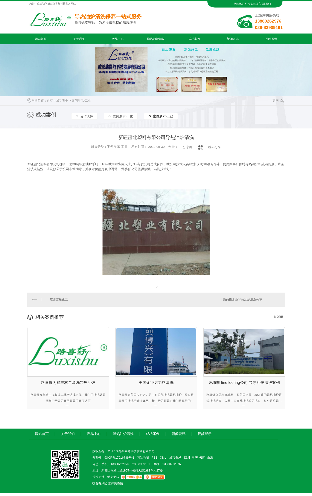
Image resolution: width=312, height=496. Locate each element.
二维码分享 (213, 147)
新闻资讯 (233, 39)
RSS (154, 460)
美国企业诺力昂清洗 (156, 384)
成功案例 (194, 39)
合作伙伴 (86, 115)
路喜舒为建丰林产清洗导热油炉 (68, 384)
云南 (202, 460)
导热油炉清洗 (156, 39)
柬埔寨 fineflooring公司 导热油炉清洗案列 (244, 384)
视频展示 (271, 39)
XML (163, 460)
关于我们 (79, 39)
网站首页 (41, 39)
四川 (187, 460)
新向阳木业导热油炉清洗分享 (242, 300)
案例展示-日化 (123, 115)
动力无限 (113, 480)
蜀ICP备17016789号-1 (119, 460)
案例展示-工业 (81, 100)
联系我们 (265, 3)
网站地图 (239, 3)
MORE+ (279, 317)
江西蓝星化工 (59, 300)
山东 (210, 460)
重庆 (195, 460)
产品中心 (118, 39)
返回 (278, 100)
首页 (50, 100)
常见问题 (253, 3)
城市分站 (175, 460)
